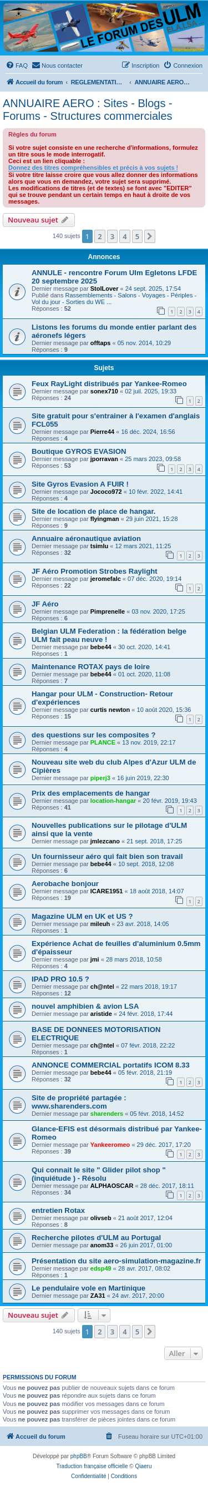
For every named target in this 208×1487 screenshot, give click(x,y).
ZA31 (97, 1295)
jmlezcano (105, 841)
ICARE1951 (106, 891)
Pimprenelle (107, 611)
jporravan (104, 459)
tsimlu (99, 546)
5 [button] (137, 236)
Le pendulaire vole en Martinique (88, 1288)
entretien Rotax (58, 1210)
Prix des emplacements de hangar (91, 793)
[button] (149, 236)
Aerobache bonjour (65, 883)
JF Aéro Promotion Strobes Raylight (95, 571)
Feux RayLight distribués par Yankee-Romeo (109, 384)
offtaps (100, 343)
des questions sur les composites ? (94, 735)
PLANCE (102, 742)
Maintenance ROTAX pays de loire (91, 666)
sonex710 (104, 391)
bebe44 (100, 647)
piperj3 (100, 778)
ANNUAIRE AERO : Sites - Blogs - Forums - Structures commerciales (88, 109)
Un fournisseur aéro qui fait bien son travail (107, 856)
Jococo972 (106, 491)
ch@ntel (102, 986)
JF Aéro (45, 604)
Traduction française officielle (92, 1466)
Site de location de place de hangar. (94, 511)
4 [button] (124, 236)
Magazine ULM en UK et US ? (82, 916)
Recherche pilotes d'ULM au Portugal (96, 1237)
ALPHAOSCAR (112, 1185)
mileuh (100, 923)
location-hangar (113, 800)
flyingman (104, 518)
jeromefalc (105, 578)
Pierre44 (102, 431)
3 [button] (112, 236)
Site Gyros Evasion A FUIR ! (80, 484)
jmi (94, 959)
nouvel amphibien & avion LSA (85, 1006)
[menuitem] (17, 65)
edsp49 (100, 1268)
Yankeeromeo (110, 1144)
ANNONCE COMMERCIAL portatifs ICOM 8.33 (111, 1065)
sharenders (106, 1113)
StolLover (104, 288)
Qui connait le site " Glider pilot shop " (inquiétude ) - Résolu (99, 1174)
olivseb (100, 1218)
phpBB (78, 1456)
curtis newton (110, 709)
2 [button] (100, 236)
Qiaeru (143, 1466)
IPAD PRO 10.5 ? (60, 979)
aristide (101, 1013)
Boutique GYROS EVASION (79, 451)
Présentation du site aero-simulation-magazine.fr (116, 1261)
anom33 (102, 1245)
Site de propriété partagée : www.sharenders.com (79, 1102)
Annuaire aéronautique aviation (86, 538)
